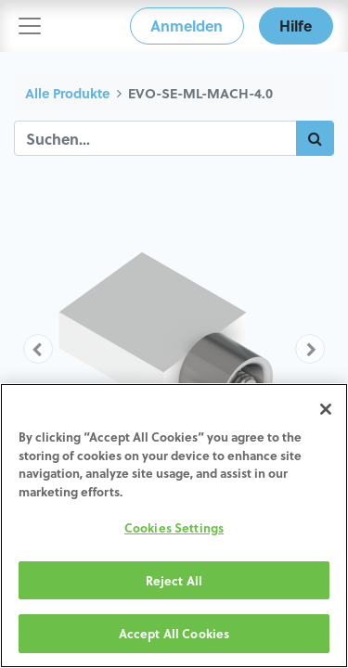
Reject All (174, 580)
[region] (174, 525)
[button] (38, 349)
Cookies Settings (174, 527)
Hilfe (295, 25)
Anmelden (186, 25)
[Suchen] (315, 138)
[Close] (325, 409)
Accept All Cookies (174, 633)
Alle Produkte (67, 93)
